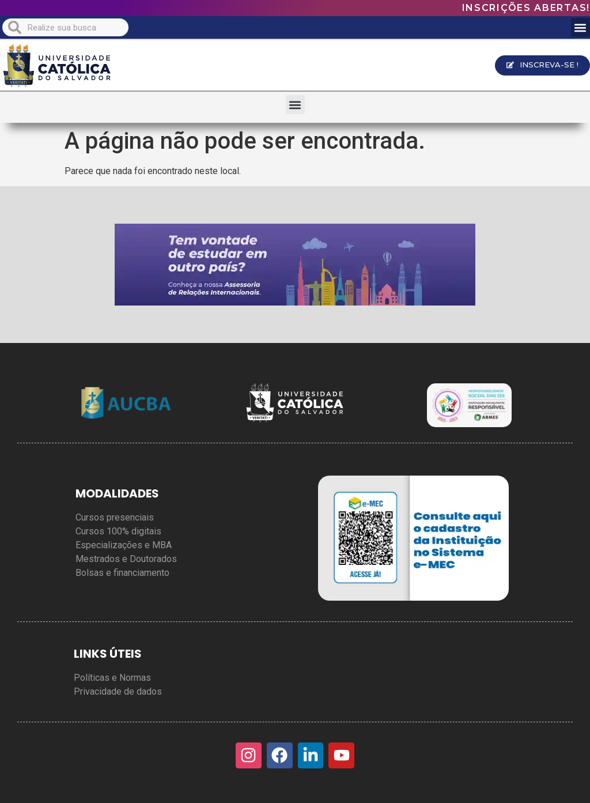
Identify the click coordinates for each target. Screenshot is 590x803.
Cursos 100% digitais (118, 531)
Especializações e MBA (123, 545)
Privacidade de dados (118, 691)
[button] (580, 27)
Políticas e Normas (112, 677)
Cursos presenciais (114, 517)
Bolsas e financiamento (122, 572)
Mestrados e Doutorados (126, 558)
